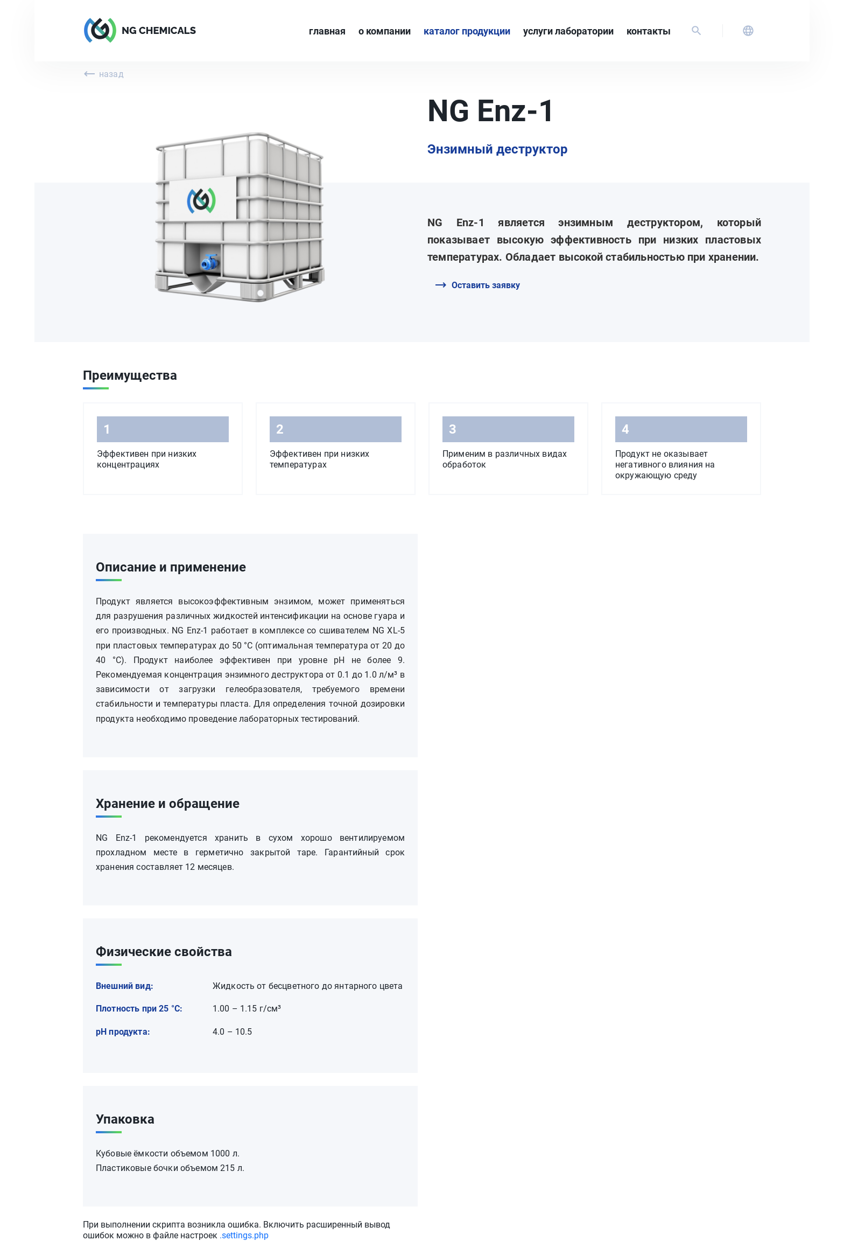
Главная (327, 31)
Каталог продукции (467, 31)
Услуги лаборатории (568, 31)
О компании (384, 31)
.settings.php (244, 1235)
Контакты (649, 31)
